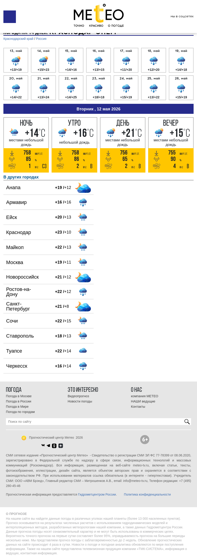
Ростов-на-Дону (18, 291)
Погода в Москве (19, 396)
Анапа (13, 187)
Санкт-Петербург (18, 306)
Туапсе (14, 351)
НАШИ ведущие (143, 401)
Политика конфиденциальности (147, 494)
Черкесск (16, 366)
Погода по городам (20, 412)
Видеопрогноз (78, 396)
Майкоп (15, 247)
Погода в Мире (17, 406)
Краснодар (18, 232)
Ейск (11, 217)
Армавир (16, 202)
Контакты (138, 406)
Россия (41, 39)
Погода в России (18, 401)
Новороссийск (22, 277)
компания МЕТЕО (144, 396)
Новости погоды (80, 401)
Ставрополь (20, 336)
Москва (14, 262)
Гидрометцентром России (97, 494)
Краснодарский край (18, 39)
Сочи (12, 321)
